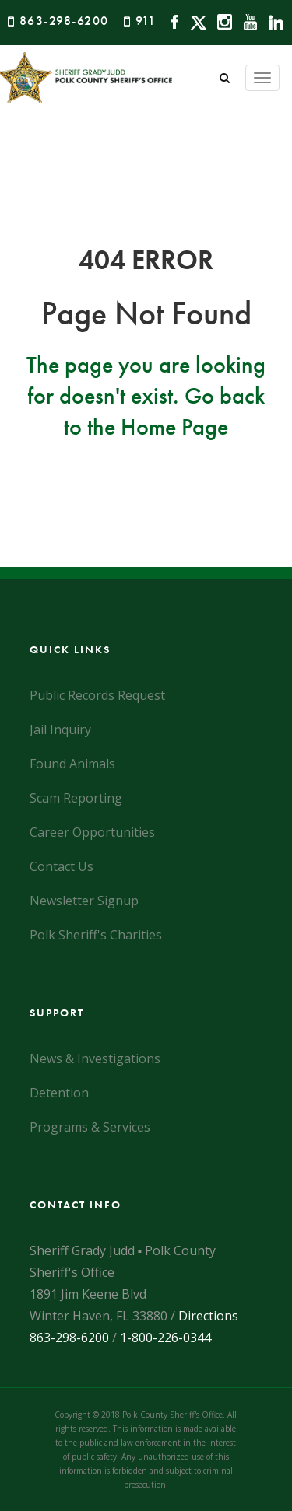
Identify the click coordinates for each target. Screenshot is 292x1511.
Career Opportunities (92, 832)
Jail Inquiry (60, 729)
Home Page (174, 427)
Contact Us (61, 866)
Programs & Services (90, 1126)
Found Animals (72, 763)
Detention (59, 1092)
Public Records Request (97, 695)
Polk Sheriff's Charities (96, 934)
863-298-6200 (64, 20)
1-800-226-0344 (165, 1337)
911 (146, 20)
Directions (208, 1315)
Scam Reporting (76, 797)
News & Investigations (95, 1058)
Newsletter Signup (84, 900)
